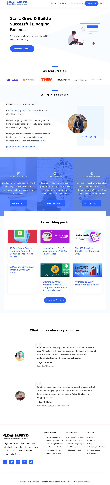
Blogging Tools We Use (98, 447)
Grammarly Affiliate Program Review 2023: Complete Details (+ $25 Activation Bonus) (54, 286)
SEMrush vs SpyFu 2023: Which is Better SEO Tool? (22, 269)
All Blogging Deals (75, 450)
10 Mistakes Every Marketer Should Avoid (87, 283)
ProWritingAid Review (55, 444)
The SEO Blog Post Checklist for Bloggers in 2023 (87, 251)
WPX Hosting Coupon (76, 444)
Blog (91, 444)
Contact (92, 440)
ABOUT (53, 3)
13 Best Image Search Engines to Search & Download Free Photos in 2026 (21, 252)
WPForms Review (53, 437)
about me (41, 141)
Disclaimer (93, 453)
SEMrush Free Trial (75, 440)
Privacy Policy (94, 450)
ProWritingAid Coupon (77, 447)
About (91, 437)
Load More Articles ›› (55, 300)
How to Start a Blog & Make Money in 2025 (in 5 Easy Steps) (54, 251)
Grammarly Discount (76, 437)
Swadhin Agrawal (18, 110)
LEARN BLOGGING (76, 3)
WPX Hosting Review (54, 440)
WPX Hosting (62, 481)
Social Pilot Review (54, 453)
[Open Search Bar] (101, 3)
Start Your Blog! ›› (22, 48)
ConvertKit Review (53, 450)
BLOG (64, 3)
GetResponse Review (54, 447)
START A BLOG (91, 3)
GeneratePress (84, 481)
